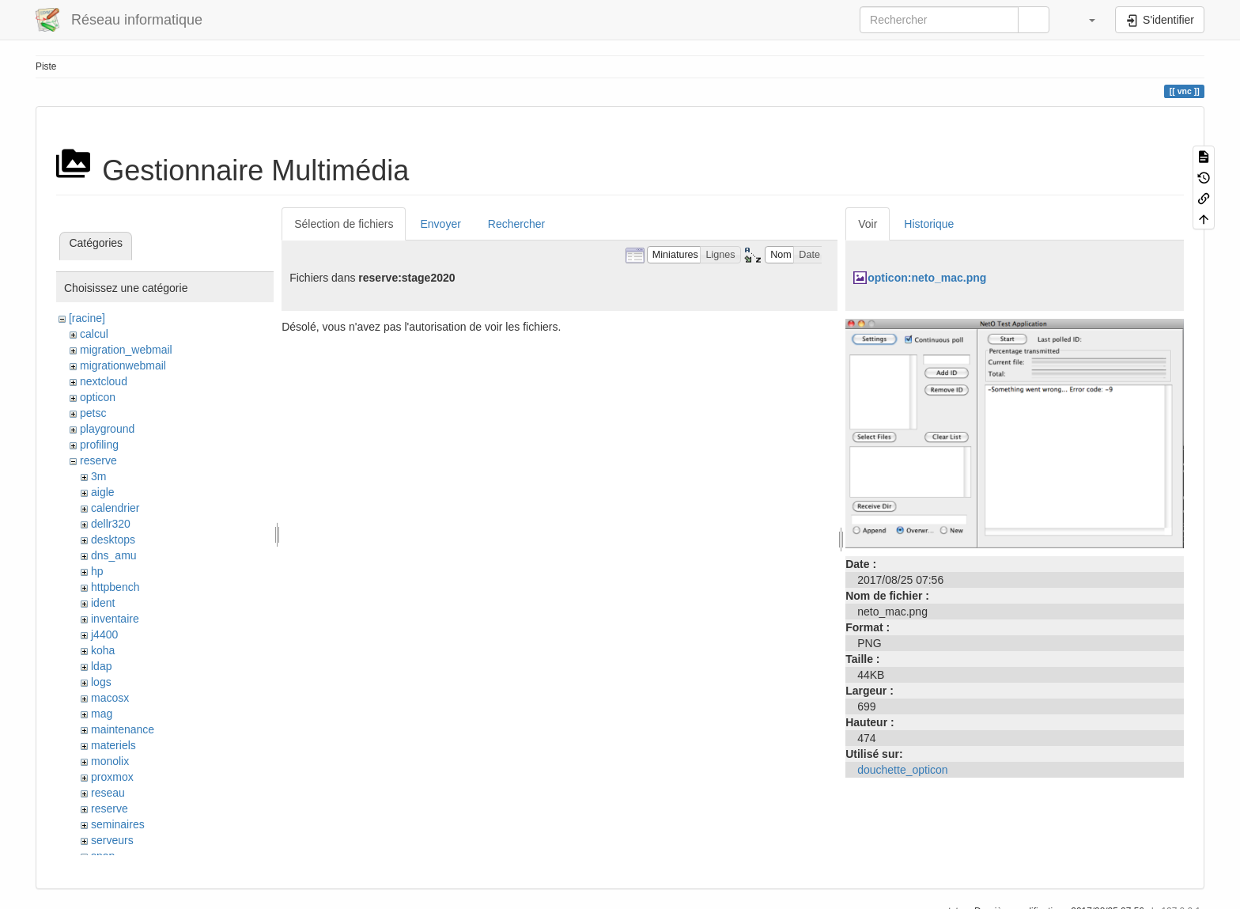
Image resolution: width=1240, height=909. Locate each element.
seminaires (118, 824)
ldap (101, 666)
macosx (110, 697)
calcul (94, 334)
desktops (113, 539)
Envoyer (440, 224)
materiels (113, 745)
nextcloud (103, 381)
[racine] (87, 318)
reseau (108, 792)
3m (98, 476)
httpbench (115, 587)
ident (103, 603)
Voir (867, 224)
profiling (99, 444)
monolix (110, 761)
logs (101, 682)
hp (97, 571)
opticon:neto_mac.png (927, 277)
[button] (1084, 20)
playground (107, 428)
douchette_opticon (902, 769)
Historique (929, 224)
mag (101, 713)
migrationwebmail (123, 365)
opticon (97, 397)
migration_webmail (126, 349)
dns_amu (114, 555)
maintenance (122, 729)
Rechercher (516, 224)
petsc (93, 413)
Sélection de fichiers (343, 224)
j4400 (104, 634)
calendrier (115, 508)
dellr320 (110, 523)
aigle (103, 492)
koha (103, 650)
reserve (98, 460)
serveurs (112, 840)
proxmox (112, 777)
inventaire (115, 618)
